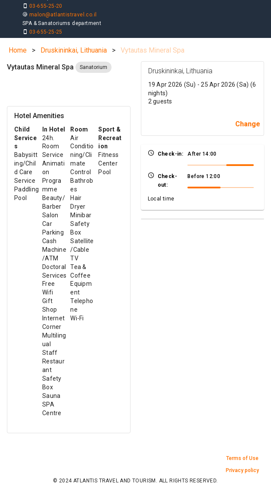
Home (18, 38)
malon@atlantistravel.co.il (63, 22)
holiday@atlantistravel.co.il (143, 22)
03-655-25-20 (45, 13)
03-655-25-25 (125, 13)
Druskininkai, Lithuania (73, 38)
